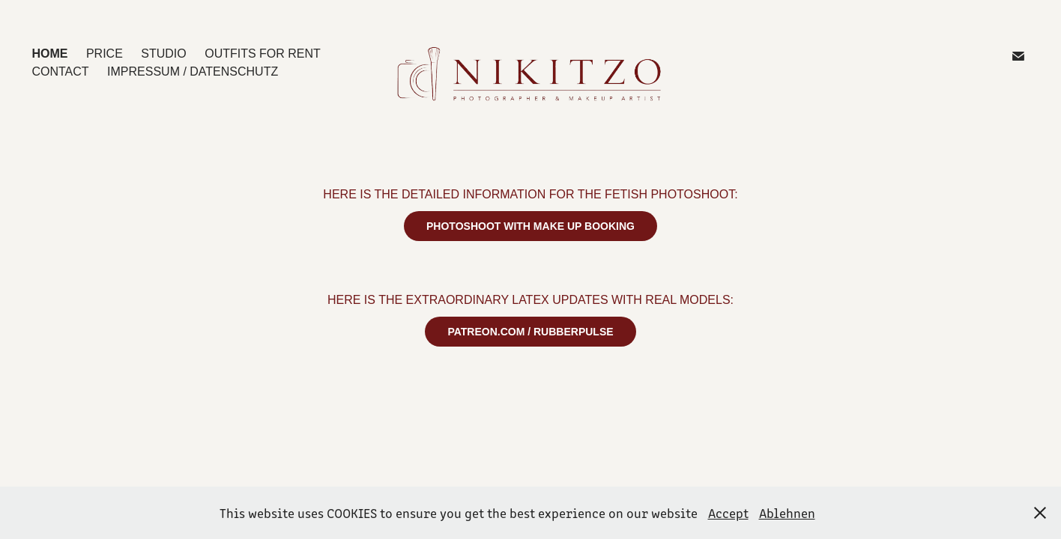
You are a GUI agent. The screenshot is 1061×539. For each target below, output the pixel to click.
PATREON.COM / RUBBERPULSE (530, 332)
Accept (728, 513)
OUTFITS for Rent (263, 53)
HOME (49, 53)
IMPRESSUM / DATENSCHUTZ (192, 71)
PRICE (104, 53)
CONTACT (59, 71)
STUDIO (163, 53)
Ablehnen (787, 513)
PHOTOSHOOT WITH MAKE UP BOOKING (530, 226)
